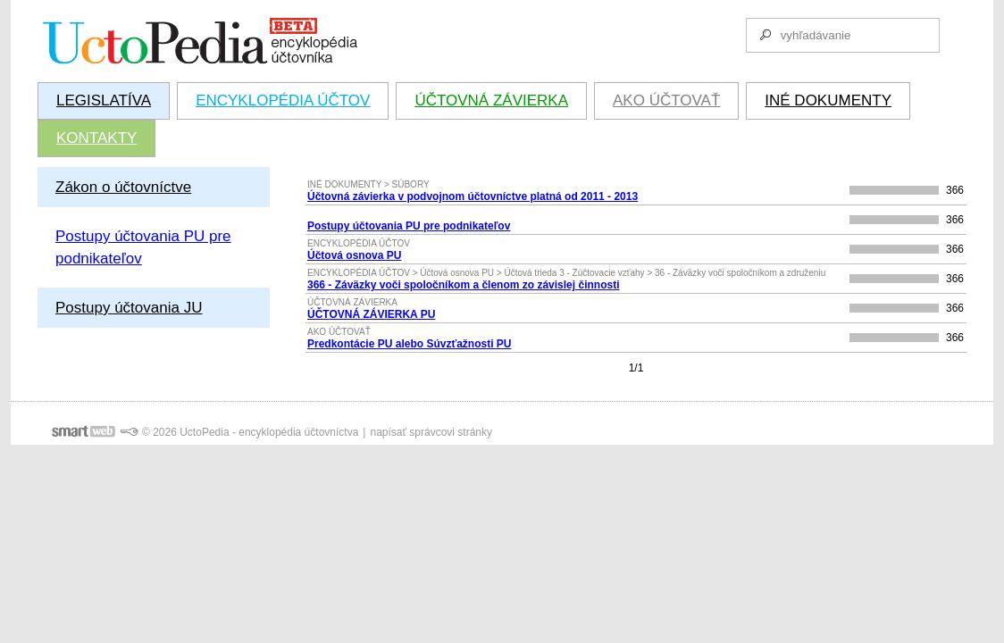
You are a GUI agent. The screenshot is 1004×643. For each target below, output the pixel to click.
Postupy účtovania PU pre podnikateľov (408, 226)
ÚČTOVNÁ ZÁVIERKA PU (371, 314)
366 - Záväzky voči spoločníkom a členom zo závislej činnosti (463, 285)
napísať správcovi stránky (431, 432)
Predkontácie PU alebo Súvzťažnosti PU (409, 344)
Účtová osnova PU (354, 255)
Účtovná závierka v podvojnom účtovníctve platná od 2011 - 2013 (472, 196)
